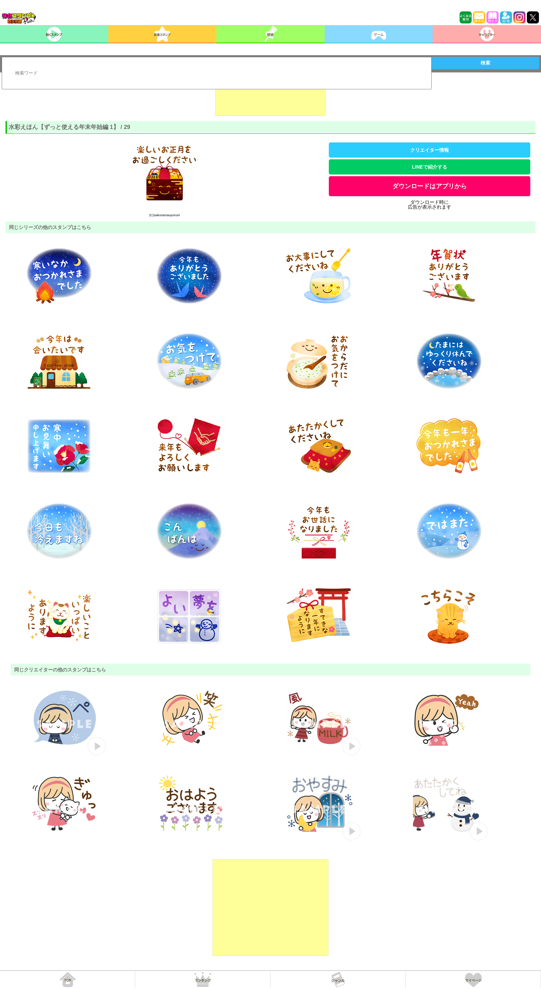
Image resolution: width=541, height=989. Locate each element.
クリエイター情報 (429, 150)
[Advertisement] (270, 98)
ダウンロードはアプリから (429, 186)
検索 (485, 63)
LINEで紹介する (429, 167)
